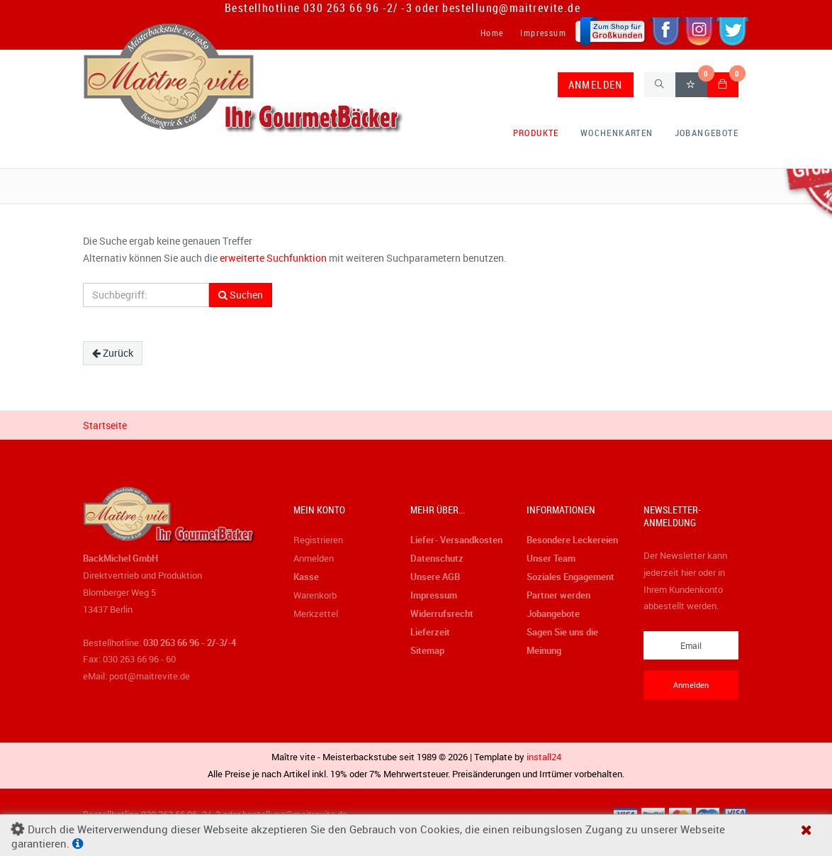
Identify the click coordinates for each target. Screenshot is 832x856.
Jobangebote (706, 132)
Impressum (543, 32)
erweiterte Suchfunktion (273, 258)
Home (492, 32)
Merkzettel (315, 613)
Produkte (536, 132)
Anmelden (313, 558)
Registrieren (318, 539)
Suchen (240, 294)
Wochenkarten (616, 132)
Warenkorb (315, 595)
